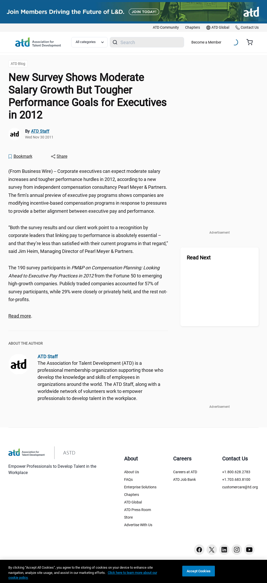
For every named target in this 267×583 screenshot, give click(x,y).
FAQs (128, 479)
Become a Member (206, 42)
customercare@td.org (240, 487)
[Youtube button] (249, 549)
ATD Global (133, 502)
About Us (131, 472)
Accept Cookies (198, 571)
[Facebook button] (199, 549)
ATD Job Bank (184, 479)
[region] (133, 571)
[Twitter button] (212, 549)
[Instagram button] (237, 549)
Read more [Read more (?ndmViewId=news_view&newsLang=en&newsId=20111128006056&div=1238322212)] (19, 316)
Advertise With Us (138, 525)
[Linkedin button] (224, 549)
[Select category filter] (89, 42)
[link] (166, 27)
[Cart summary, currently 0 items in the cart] (251, 42)
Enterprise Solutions (140, 487)
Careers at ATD (185, 472)
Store (128, 517)
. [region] (20, 316)
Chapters (131, 495)
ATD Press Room (137, 510)
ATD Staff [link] (40, 131)
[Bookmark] (20, 156)
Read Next (199, 257)
